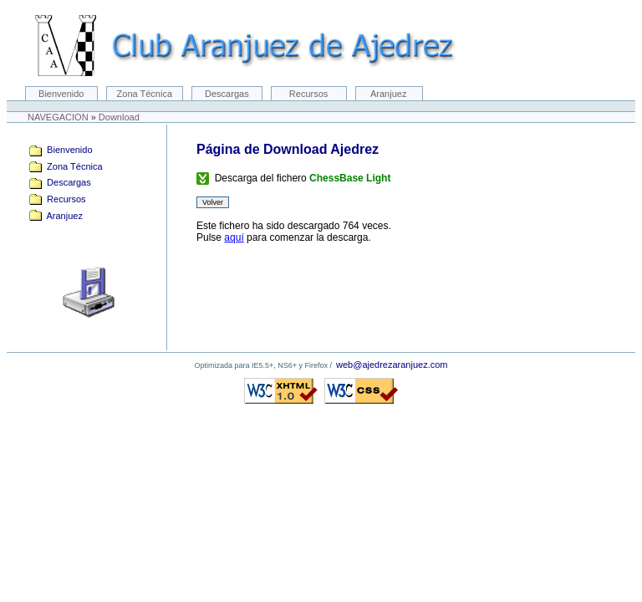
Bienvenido (61, 94)
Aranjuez (389, 94)
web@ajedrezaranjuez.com (391, 365)
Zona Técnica (144, 94)
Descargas (227, 94)
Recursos (309, 94)
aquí (233, 237)
